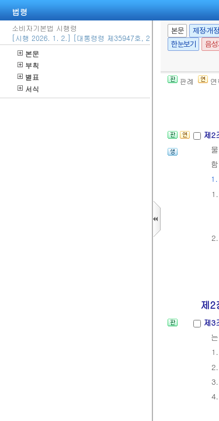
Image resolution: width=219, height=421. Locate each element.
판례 (181, 81)
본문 (28, 53)
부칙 (28, 65)
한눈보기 (183, 44)
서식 (28, 89)
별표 (28, 77)
